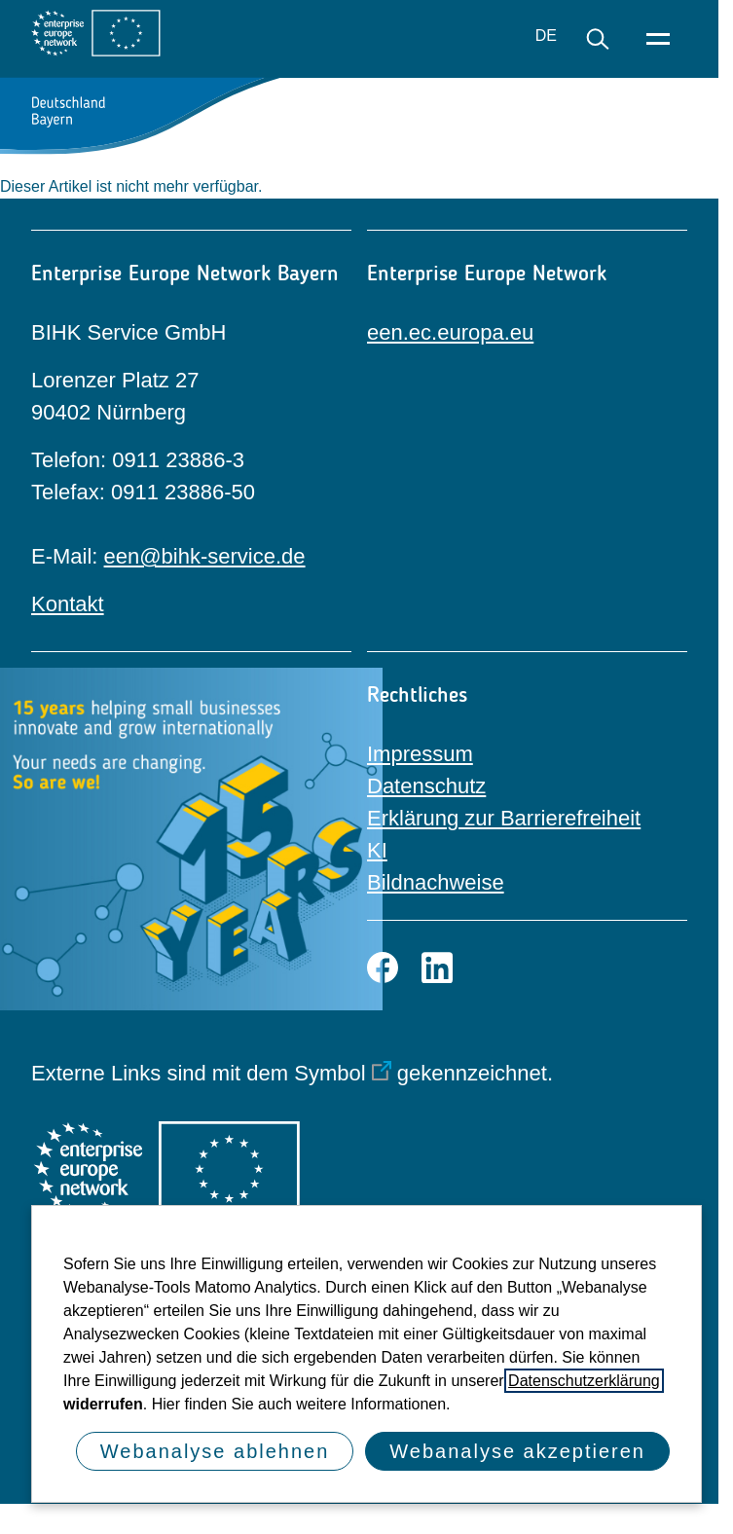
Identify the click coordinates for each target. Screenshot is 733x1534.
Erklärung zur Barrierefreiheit (504, 818)
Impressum (420, 754)
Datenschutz (426, 786)
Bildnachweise (435, 882)
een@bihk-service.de (205, 556)
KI (377, 850)
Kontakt (67, 604)
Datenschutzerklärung (584, 1380)
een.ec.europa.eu (450, 332)
